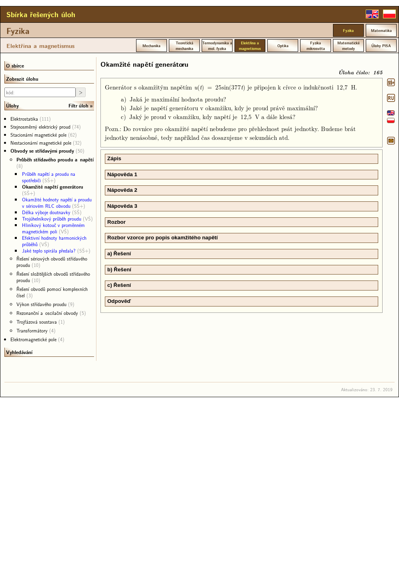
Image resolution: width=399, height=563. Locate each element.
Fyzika (18, 30)
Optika (283, 45)
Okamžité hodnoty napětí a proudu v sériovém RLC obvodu (57, 202)
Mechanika (151, 45)
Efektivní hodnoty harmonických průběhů (54, 241)
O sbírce (15, 65)
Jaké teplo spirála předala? (49, 250)
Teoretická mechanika (184, 45)
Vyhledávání (19, 352)
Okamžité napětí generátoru (52, 186)
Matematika (381, 30)
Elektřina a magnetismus (40, 45)
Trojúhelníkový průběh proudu (51, 218)
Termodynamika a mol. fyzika (217, 45)
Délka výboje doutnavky (46, 212)
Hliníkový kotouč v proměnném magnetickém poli (53, 228)
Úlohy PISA (381, 45)
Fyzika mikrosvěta (316, 45)
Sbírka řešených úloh (40, 14)
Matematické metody (348, 45)
